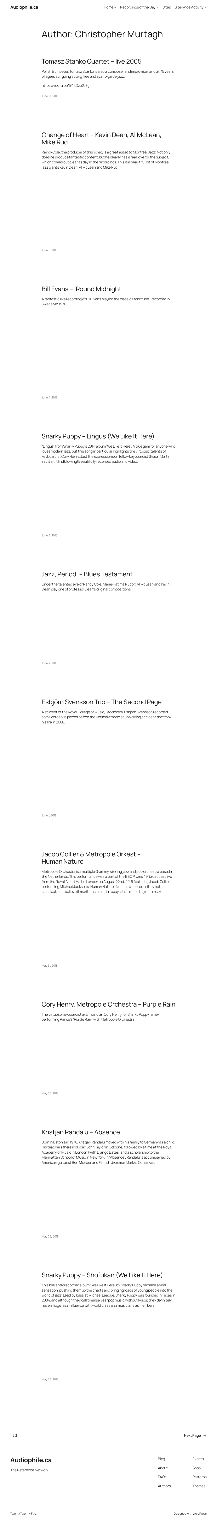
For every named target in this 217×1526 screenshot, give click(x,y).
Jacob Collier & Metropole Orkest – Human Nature (91, 857)
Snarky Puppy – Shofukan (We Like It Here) (102, 1275)
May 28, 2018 (50, 1379)
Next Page (195, 1435)
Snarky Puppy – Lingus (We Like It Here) (98, 436)
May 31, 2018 (50, 965)
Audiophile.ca (24, 7)
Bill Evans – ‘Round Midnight (81, 288)
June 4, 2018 (49, 397)
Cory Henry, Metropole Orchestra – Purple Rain (108, 1004)
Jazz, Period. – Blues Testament (87, 574)
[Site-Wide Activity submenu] (206, 7)
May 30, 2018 (50, 1093)
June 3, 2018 (49, 535)
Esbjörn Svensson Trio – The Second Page (102, 701)
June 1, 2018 (49, 815)
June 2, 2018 (49, 663)
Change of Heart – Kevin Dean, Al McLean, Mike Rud (101, 138)
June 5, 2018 (49, 250)
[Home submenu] (115, 7)
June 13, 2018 (50, 96)
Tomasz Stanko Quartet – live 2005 (92, 61)
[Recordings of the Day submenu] (157, 7)
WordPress (200, 1513)
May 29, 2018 (50, 1236)
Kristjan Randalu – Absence (81, 1132)
